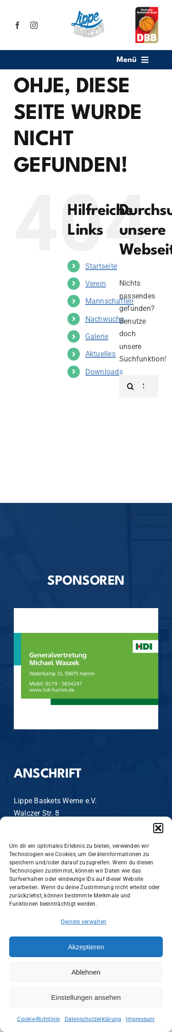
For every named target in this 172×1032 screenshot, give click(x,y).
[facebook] (17, 25)
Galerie (97, 336)
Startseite (101, 266)
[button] (158, 828)
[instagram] (34, 25)
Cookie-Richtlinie (38, 1019)
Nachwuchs (104, 319)
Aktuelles (100, 354)
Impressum (140, 1019)
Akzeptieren (86, 947)
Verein (95, 283)
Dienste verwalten (83, 922)
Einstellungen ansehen (86, 997)
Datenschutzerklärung (93, 1019)
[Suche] (130, 386)
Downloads (104, 371)
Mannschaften (109, 301)
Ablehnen (86, 972)
